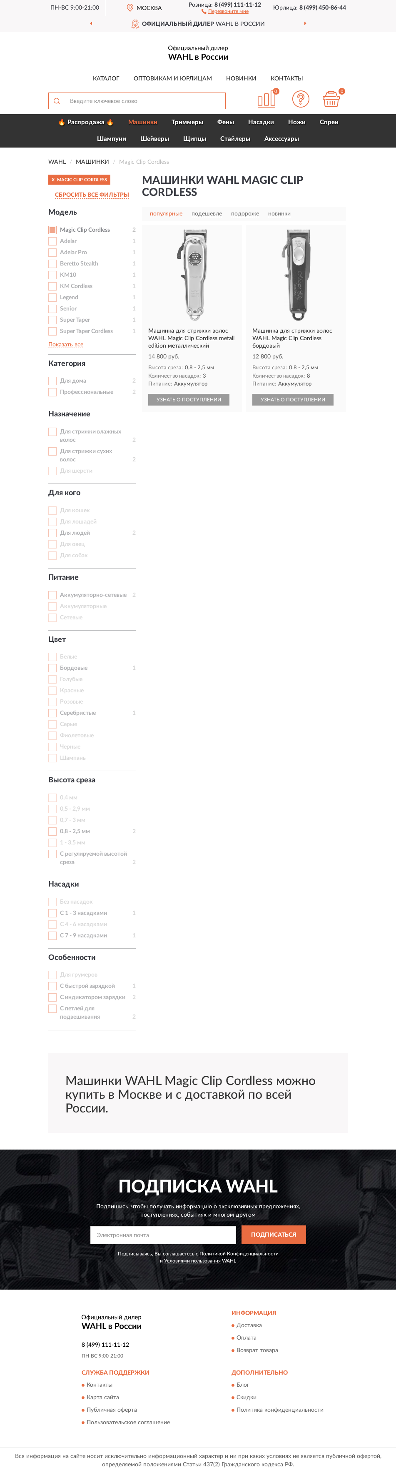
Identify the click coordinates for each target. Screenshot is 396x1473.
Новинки (241, 79)
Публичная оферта (112, 1410)
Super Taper (75, 320)
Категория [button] (66, 364)
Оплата (247, 1338)
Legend (69, 298)
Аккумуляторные (83, 606)
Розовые (71, 702)
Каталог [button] (106, 79)
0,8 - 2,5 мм (75, 831)
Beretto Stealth (79, 264)
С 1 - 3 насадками (83, 913)
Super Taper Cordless (86, 331)
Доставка (249, 1325)
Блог (243, 1385)
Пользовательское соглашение (128, 1422)
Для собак (74, 556)
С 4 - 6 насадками (83, 924)
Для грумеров (78, 975)
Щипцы (194, 139)
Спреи (329, 122)
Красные (72, 691)
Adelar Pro (73, 253)
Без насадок (76, 902)
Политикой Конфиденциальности (239, 1253)
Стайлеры (235, 139)
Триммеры (187, 122)
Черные (70, 747)
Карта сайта (103, 1397)
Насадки (261, 122)
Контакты (287, 79)
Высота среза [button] (71, 780)
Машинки (142, 122)
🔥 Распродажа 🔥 (86, 122)
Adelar (68, 241)
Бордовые (73, 668)
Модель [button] (62, 212)
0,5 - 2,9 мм (75, 809)
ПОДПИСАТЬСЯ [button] (273, 1235)
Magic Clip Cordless (85, 230)
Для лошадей (78, 522)
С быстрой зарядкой (87, 986)
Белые (68, 657)
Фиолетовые (77, 736)
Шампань (73, 758)
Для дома (73, 381)
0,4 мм (68, 798)
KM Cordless (76, 286)
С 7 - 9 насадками (83, 936)
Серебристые (78, 713)
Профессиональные (86, 392)
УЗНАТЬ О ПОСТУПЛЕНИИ (189, 399)
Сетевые (71, 618)
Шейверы (154, 139)
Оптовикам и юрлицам (173, 79)
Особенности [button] (72, 958)
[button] (225, 10)
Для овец (72, 544)
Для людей (75, 533)
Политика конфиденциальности (280, 1410)
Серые (68, 724)
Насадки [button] (63, 884)
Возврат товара (257, 1350)
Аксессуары (281, 139)
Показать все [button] (65, 345)
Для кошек (75, 511)
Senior (68, 309)
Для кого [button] (64, 493)
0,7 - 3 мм (72, 820)
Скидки (247, 1397)
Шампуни (111, 139)
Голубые (71, 679)
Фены (225, 122)
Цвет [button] (57, 640)
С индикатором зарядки (92, 997)
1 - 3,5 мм (72, 843)
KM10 (68, 275)
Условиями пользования (192, 1260)
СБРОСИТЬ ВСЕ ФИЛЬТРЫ (92, 195)
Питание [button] (63, 577)
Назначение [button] (69, 414)
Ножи (297, 122)
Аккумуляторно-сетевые (93, 595)
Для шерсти (76, 471)
